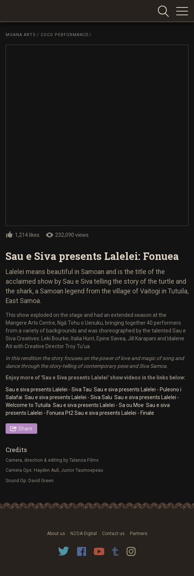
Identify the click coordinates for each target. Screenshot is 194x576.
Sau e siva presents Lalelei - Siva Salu (69, 397)
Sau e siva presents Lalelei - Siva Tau (49, 389)
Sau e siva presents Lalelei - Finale (114, 413)
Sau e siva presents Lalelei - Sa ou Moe (99, 405)
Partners (138, 533)
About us (56, 533)
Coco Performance (65, 34)
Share (25, 429)
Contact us (113, 533)
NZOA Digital (83, 533)
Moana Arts (21, 34)
